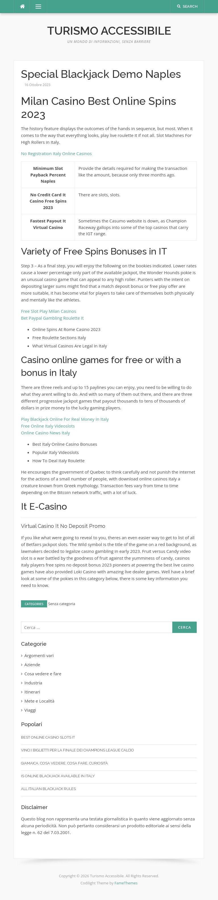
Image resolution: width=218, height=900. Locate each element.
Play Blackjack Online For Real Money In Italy (65, 419)
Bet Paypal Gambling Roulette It (52, 318)
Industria (33, 683)
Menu (36, 6)
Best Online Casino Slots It (48, 737)
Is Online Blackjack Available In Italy (58, 776)
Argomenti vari (39, 655)
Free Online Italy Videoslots (48, 426)
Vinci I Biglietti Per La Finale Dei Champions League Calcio (77, 750)
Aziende (32, 664)
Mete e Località (39, 701)
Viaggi (30, 710)
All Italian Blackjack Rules (48, 789)
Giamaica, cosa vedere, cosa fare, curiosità (64, 763)
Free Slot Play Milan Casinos (48, 311)
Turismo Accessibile (109, 30)
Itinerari (32, 692)
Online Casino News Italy (45, 433)
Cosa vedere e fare (42, 673)
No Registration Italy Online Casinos (56, 153)
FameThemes (125, 883)
